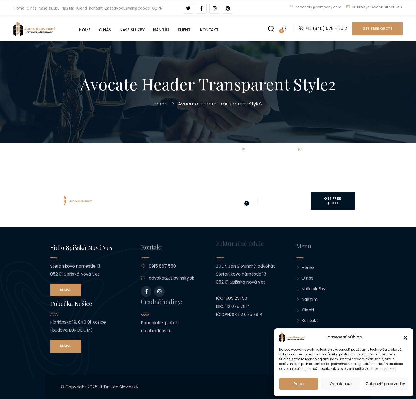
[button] (405, 337)
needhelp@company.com (315, 7)
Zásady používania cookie (127, 8)
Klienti (81, 8)
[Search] (271, 28)
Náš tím (68, 8)
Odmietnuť (341, 384)
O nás (32, 8)
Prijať (298, 384)
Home (19, 8)
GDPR (157, 8)
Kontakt (96, 8)
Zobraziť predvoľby (385, 384)
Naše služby (49, 8)
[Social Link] (188, 8)
